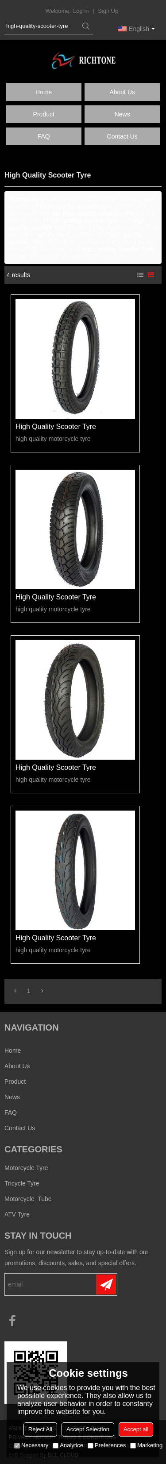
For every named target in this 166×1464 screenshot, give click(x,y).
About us (122, 92)
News (122, 114)
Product (43, 114)
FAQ (44, 136)
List (140, 274)
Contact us (122, 136)
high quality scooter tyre (55, 426)
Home (43, 92)
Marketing (146, 1445)
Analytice (68, 1445)
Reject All (40, 1429)
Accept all (136, 1429)
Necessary (31, 1445)
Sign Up (108, 11)
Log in (81, 11)
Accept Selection (87, 1429)
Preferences (107, 1445)
